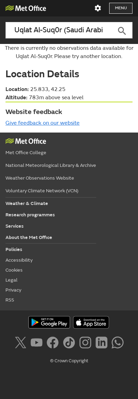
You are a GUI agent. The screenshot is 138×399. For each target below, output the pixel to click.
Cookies (14, 270)
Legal (11, 280)
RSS (9, 300)
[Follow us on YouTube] (38, 344)
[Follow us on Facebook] (54, 344)
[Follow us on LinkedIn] (102, 344)
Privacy (13, 290)
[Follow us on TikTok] (70, 344)
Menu (121, 8)
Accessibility (19, 260)
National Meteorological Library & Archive (50, 165)
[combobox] (58, 30)
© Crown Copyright (69, 361)
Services (14, 226)
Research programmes (30, 215)
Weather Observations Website (39, 178)
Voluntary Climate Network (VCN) (41, 191)
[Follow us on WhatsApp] (118, 344)
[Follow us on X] (21, 344)
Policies (13, 249)
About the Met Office (28, 237)
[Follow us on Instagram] (86, 344)
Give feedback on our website (42, 122)
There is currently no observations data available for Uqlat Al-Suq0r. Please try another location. (69, 52)
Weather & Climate (26, 203)
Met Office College (25, 153)
